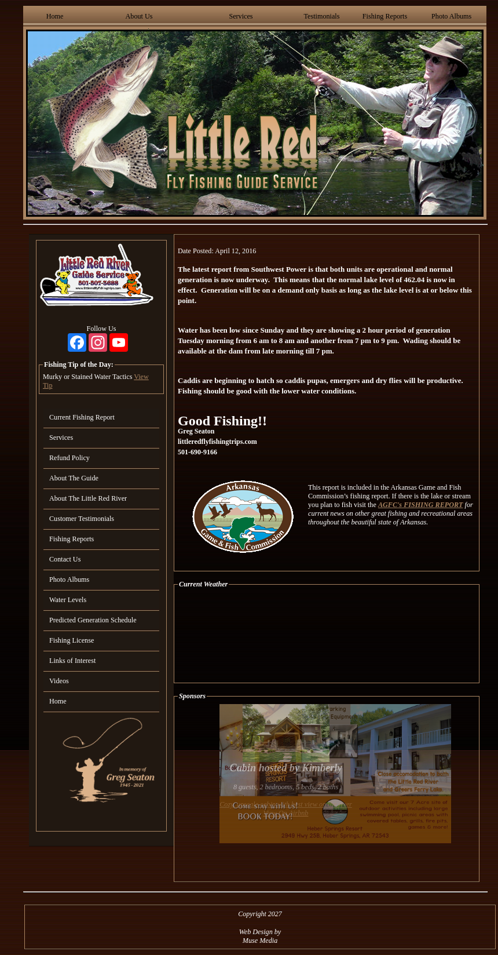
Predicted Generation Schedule (93, 620)
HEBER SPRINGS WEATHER (326, 635)
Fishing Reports (384, 16)
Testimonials (321, 16)
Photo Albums (451, 16)
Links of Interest (72, 661)
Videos (59, 681)
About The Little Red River (88, 498)
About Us (139, 16)
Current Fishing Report (82, 417)
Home (55, 16)
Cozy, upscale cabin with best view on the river (285, 804)
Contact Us (64, 559)
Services (240, 16)
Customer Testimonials (81, 519)
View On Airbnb (286, 813)
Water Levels (67, 600)
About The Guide (73, 478)
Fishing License (71, 640)
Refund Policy (69, 458)
